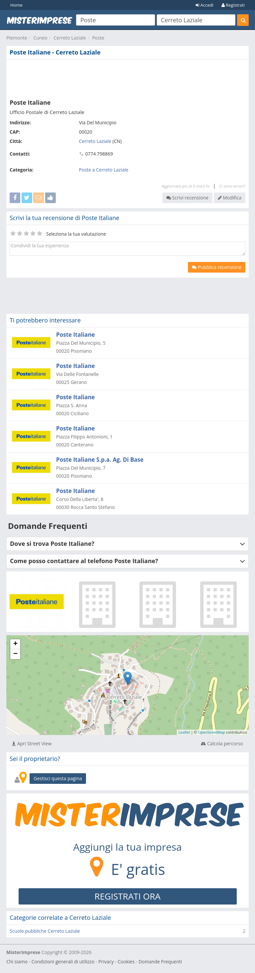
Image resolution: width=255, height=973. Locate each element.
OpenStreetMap (211, 732)
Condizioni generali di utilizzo (63, 961)
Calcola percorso (222, 743)
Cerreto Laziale (69, 38)
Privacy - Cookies (116, 961)
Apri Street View (31, 743)
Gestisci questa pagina (58, 778)
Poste (98, 38)
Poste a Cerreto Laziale (103, 170)
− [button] (15, 654)
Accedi (204, 5)
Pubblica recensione (216, 267)
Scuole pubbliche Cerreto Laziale (45, 931)
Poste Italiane (75, 334)
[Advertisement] (127, 78)
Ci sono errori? (232, 185)
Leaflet (184, 732)
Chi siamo (17, 961)
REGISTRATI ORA (128, 896)
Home (16, 5)
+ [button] (15, 644)
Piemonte (16, 38)
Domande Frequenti (160, 961)
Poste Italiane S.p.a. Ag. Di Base (99, 459)
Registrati (233, 5)
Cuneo (40, 38)
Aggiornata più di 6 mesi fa (185, 185)
